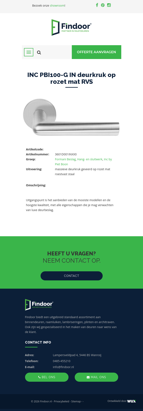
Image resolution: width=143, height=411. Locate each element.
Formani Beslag (65, 159)
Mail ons (96, 377)
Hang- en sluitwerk (89, 159)
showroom (57, 5)
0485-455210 (62, 361)
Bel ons (46, 377)
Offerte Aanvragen (96, 52)
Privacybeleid (61, 401)
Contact (71, 276)
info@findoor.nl (63, 367)
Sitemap (76, 401)
